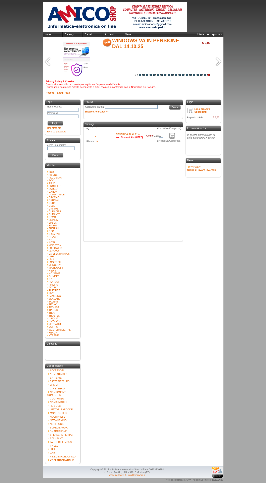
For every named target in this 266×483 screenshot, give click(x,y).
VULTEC (53, 327)
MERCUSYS (55, 265)
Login (55, 123)
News (128, 34)
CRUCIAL (54, 200)
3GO (51, 172)
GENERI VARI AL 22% (128, 134)
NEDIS (52, 270)
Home (48, 34)
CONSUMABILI (58, 402)
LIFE (51, 256)
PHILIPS (53, 284)
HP (50, 239)
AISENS (53, 174)
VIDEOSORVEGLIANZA (63, 456)
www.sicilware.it (117, 475)
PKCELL (53, 287)
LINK (51, 259)
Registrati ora (54, 128)
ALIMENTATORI (58, 374)
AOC (51, 180)
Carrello (89, 34)
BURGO (53, 189)
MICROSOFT (56, 267)
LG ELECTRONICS (59, 253)
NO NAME (54, 273)
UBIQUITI (54, 318)
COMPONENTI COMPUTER (56, 393)
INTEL (52, 242)
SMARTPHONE (58, 431)
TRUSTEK (54, 315)
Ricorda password (56, 131)
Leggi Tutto (63, 92)
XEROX (53, 332)
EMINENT (54, 220)
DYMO (52, 217)
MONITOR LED (58, 413)
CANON (53, 191)
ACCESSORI (57, 370)
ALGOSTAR (55, 177)
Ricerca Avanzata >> (97, 111)
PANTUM (54, 282)
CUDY (52, 203)
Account (109, 34)
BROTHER (55, 186)
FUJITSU (54, 228)
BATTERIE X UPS (59, 381)
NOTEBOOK (57, 424)
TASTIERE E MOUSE (61, 442)
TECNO (53, 304)
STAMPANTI (56, 438)
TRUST (53, 313)
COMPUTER (57, 398)
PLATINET (54, 290)
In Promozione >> (196, 128)
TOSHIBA (54, 307)
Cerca (55, 155)
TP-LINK (53, 310)
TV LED (54, 445)
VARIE (53, 453)
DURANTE (54, 214)
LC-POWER (55, 248)
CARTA (54, 385)
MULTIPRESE (57, 416)
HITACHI (53, 236)
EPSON (53, 222)
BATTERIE (56, 377)
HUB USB (55, 406)
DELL (52, 205)
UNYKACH (55, 321)
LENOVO (54, 251)
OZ (50, 279)
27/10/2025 (201, 168)
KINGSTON (55, 245)
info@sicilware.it (136, 475)
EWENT (53, 225)
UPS (52, 449)
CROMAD (54, 197)
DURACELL (55, 211)
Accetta (50, 92)
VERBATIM (55, 324)
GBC (51, 231)
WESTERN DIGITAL (60, 329)
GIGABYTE (55, 234)
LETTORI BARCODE (61, 409)
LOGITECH (55, 262)
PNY (51, 293)
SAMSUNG (55, 296)
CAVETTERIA (57, 388)
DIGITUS (54, 208)
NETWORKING (58, 420)
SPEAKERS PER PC (61, 434)
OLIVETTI (54, 276)
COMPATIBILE (57, 194)
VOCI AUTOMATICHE (62, 460)
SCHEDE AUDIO (59, 427)
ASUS (52, 183)
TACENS (53, 301)
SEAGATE (54, 298)
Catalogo (69, 34)
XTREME (54, 335)
